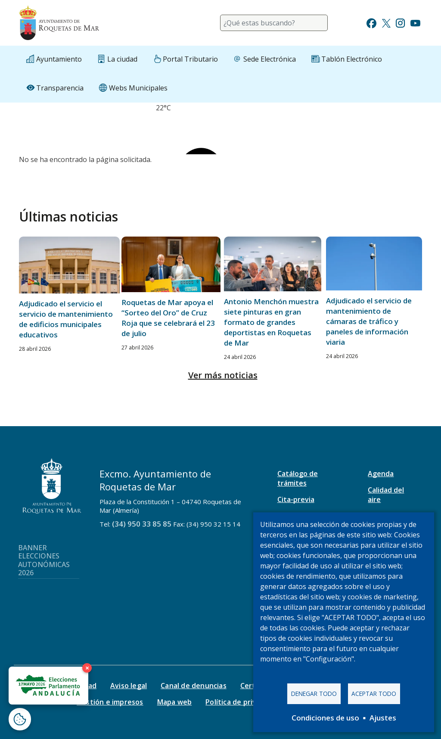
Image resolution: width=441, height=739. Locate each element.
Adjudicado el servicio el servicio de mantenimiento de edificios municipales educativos (66, 319)
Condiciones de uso (325, 718)
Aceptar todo (373, 693)
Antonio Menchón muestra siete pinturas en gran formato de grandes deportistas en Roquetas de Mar (271, 322)
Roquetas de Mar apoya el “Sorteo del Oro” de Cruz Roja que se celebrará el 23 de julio (168, 317)
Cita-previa (295, 499)
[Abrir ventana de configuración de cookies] (20, 719)
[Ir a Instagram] (400, 22)
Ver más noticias (223, 375)
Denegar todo (314, 693)
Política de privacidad (241, 702)
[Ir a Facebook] (371, 22)
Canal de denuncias (194, 685)
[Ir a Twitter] (386, 22)
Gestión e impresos (110, 702)
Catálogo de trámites (297, 478)
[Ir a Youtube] (415, 22)
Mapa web (174, 702)
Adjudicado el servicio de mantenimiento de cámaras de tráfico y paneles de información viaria (369, 321)
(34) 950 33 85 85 (141, 524)
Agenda (381, 473)
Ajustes (383, 718)
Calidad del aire (386, 494)
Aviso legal (128, 685)
